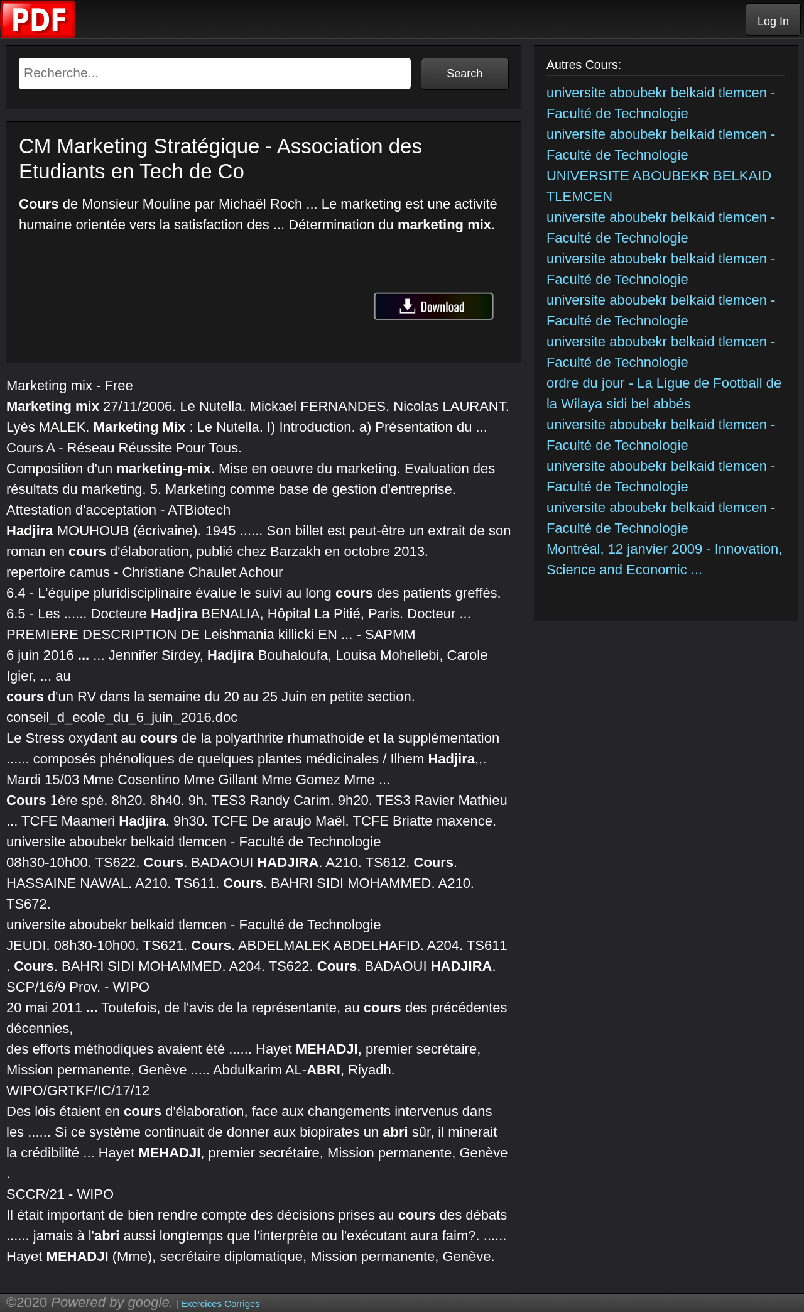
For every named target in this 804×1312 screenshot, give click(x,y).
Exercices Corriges (220, 1303)
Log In (773, 21)
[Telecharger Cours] (38, 35)
